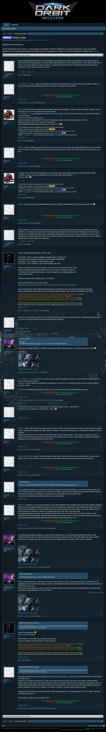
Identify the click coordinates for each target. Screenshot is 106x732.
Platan (36, 102)
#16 (101, 525)
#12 (101, 418)
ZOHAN (6, 122)
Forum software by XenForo (15, 728)
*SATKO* (20, 310)
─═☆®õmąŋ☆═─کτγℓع (39, 40)
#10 (101, 369)
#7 (101, 241)
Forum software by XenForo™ (44, 728)
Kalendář (14, 25)
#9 (101, 328)
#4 (101, 163)
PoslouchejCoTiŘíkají (25, 456)
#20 (101, 705)
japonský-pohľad (38, 400)
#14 (101, 472)
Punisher (7, 97)
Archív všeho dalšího (16, 40)
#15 (101, 498)
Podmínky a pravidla (90, 728)
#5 (101, 194)
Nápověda (95, 725)
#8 (101, 307)
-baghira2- (20, 75)
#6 (101, 220)
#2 (101, 99)
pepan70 (20, 660)
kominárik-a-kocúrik (23, 102)
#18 (101, 613)
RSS (103, 726)
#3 (101, 137)
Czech (3, 725)
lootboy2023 (26, 310)
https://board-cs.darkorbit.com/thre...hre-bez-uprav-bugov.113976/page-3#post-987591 (47, 285)
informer (6, 420)
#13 (101, 446)
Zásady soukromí (100, 728)
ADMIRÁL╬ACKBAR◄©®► (9, 352)
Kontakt (90, 725)
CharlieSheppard (22, 197)
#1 (101, 71)
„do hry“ (96, 51)
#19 (101, 657)
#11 (101, 397)
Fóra (6, 25)
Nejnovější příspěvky (9, 28)
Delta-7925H (57, 133)
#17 (101, 564)
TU (67, 676)
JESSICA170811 (22, 140)
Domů (100, 725)
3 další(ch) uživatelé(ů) (49, 400)
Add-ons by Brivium (74, 729)
